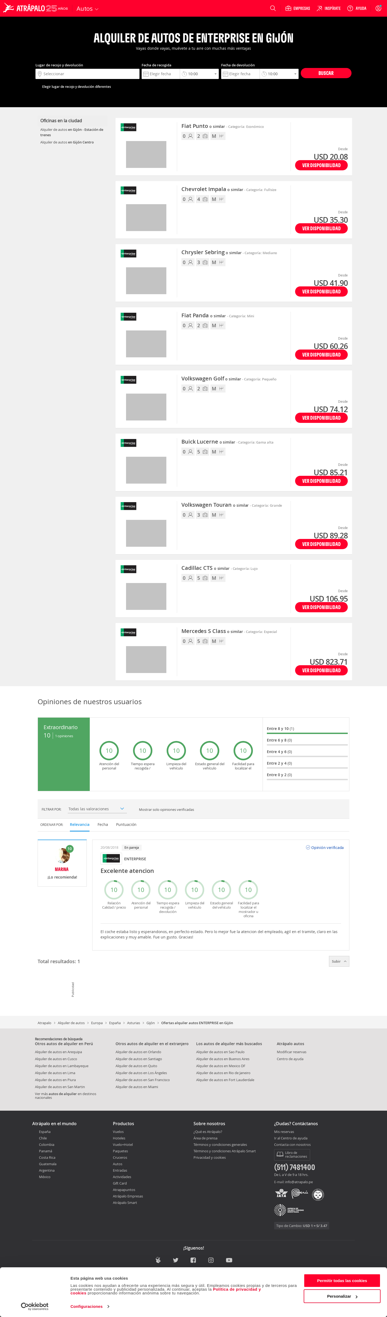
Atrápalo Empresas (128, 1196)
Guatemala (47, 1163)
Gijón (150, 1022)
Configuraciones (86, 1306)
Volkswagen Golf (211, 379)
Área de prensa (205, 1138)
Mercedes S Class (212, 631)
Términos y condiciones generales (220, 1144)
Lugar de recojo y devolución (59, 65)
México (45, 1176)
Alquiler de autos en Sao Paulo (220, 1051)
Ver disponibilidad (321, 165)
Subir (339, 961)
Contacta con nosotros (292, 1145)
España (115, 1022)
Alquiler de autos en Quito (136, 1065)
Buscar (326, 73)
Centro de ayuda (290, 1058)
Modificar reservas (291, 1051)
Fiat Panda (203, 316)
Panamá (45, 1151)
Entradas (120, 1170)
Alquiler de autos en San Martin (60, 1086)
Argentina (47, 1170)
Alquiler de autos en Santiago (139, 1058)
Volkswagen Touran (215, 505)
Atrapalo (44, 1022)
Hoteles (119, 1138)
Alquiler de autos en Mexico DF (220, 1065)
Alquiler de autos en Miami (137, 1086)
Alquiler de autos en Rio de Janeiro (223, 1072)
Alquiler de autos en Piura (55, 1079)
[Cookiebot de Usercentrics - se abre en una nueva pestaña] (34, 1306)
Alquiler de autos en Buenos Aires (222, 1058)
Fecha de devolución (238, 65)
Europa (97, 1022)
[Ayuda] (356, 8)
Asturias (133, 1022)
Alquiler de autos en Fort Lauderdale (225, 1079)
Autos (117, 1163)
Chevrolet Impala (212, 189)
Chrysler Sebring (211, 253)
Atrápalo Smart (125, 1202)
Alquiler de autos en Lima (55, 1072)
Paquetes (120, 1151)
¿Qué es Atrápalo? (208, 1131)
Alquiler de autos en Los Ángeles (141, 1072)
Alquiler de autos (71, 1022)
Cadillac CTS (205, 568)
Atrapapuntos (124, 1189)
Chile (43, 1138)
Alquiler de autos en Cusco (56, 1058)
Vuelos (118, 1131)
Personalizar (342, 1296)
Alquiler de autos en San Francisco (143, 1079)
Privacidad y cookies (210, 1157)
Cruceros (120, 1157)
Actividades (122, 1176)
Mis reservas (284, 1132)
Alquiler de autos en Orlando (138, 1051)
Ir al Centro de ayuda (290, 1138)
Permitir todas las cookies (342, 1280)
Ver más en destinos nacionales (65, 1095)
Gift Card (120, 1183)
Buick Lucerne (208, 442)
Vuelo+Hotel (123, 1144)
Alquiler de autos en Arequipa (58, 1051)
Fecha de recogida (156, 65)
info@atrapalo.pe (299, 1181)
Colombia (46, 1144)
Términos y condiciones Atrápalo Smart (225, 1151)
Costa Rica (47, 1157)
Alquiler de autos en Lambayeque (61, 1065)
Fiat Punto (203, 126)
